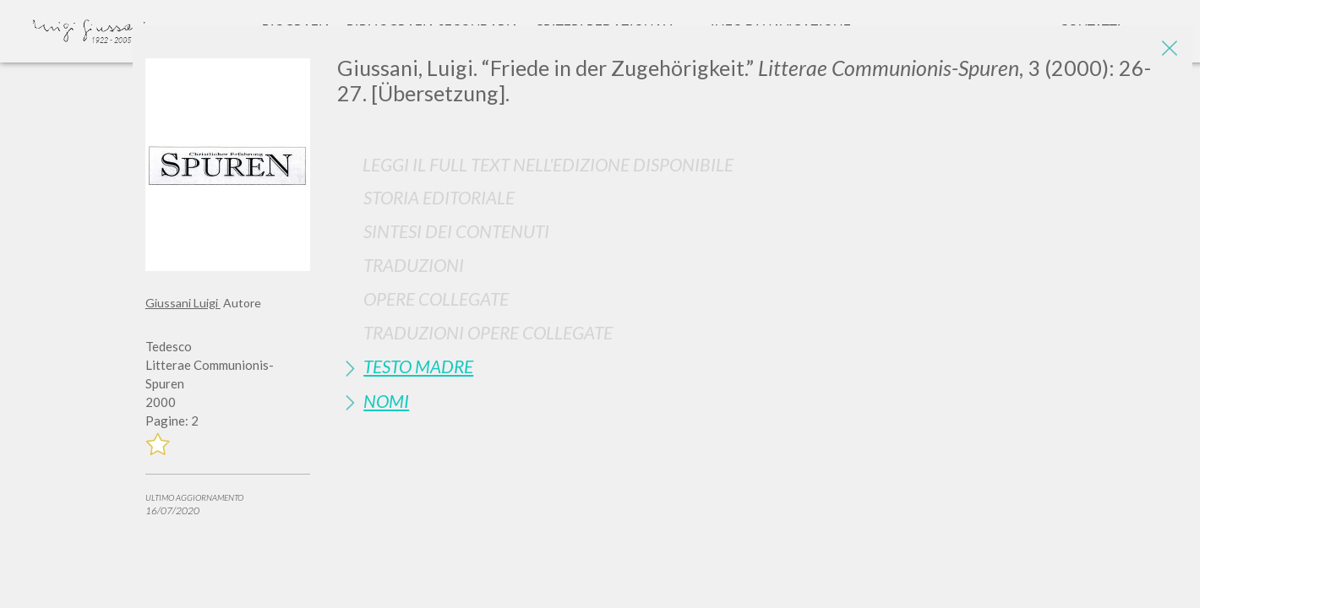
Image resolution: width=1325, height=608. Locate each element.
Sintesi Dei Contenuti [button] (456, 231)
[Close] (1167, 51)
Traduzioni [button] (413, 264)
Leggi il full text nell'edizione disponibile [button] (548, 164)
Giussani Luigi (183, 303)
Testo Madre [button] (418, 366)
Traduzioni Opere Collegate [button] (488, 332)
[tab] (758, 197)
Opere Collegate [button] (436, 298)
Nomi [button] (386, 400)
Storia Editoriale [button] (439, 197)
